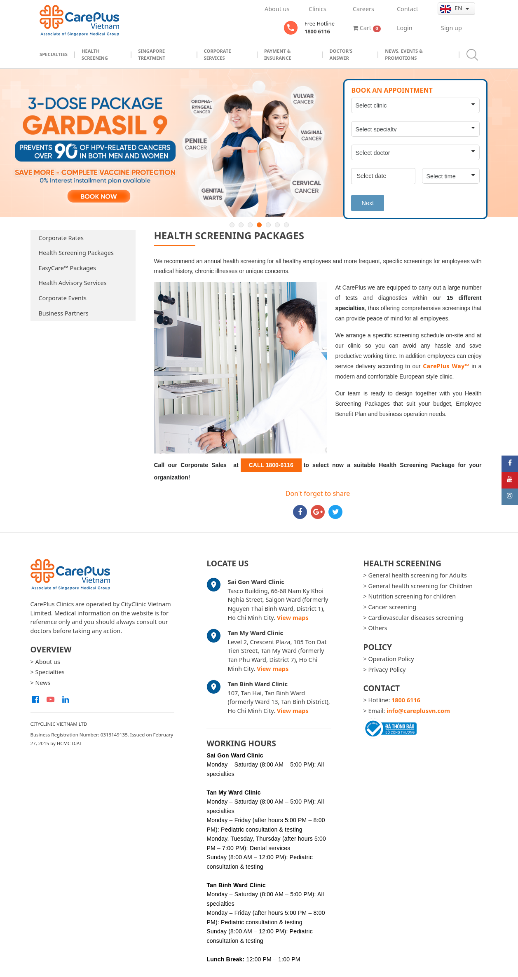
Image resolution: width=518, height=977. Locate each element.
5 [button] (268, 224)
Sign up (451, 28)
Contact (407, 9)
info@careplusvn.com (418, 711)
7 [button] (286, 224)
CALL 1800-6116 (271, 465)
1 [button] (232, 224)
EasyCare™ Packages (67, 268)
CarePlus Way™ (446, 366)
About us (277, 9)
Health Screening (95, 54)
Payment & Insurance (277, 54)
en (452, 8)
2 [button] (241, 224)
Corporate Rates (61, 238)
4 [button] (259, 224)
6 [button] (277, 224)
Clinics (317, 9)
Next (367, 203)
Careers (363, 9)
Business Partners (64, 313)
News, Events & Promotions (403, 54)
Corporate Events (63, 298)
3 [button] (250, 224)
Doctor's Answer (340, 54)
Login (405, 28)
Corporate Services (217, 54)
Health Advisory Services (73, 283)
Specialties (54, 54)
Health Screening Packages (76, 253)
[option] (259, 143)
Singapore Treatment (151, 54)
